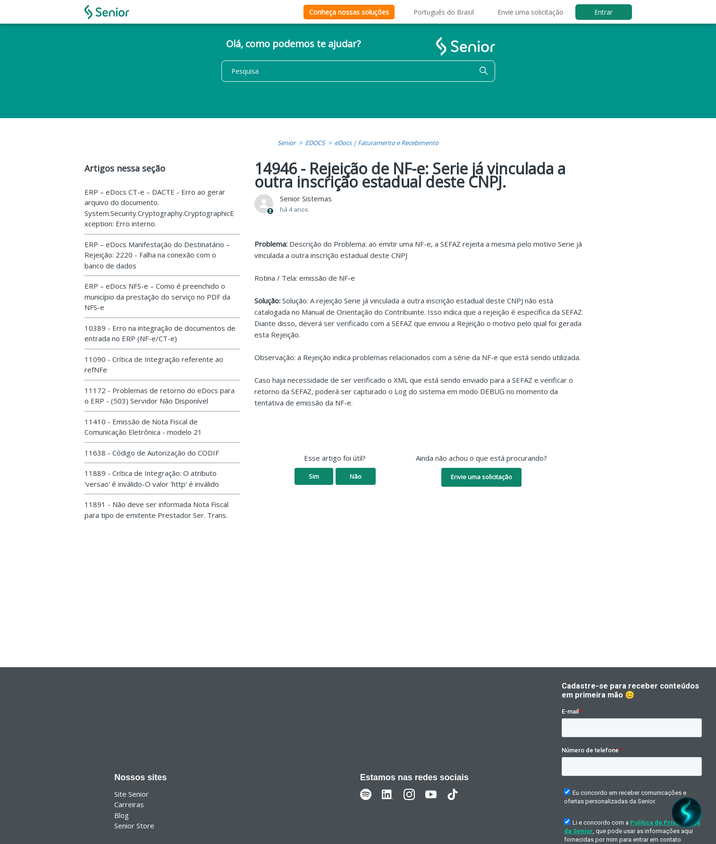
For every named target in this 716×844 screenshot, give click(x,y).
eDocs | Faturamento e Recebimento (386, 142)
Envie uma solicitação (530, 12)
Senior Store (134, 825)
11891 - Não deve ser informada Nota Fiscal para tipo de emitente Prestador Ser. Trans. (156, 510)
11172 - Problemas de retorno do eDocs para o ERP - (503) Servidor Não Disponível (159, 396)
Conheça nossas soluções (349, 12)
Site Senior (131, 794)
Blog (121, 815)
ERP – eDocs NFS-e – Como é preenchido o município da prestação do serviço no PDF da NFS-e (157, 296)
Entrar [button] (603, 12)
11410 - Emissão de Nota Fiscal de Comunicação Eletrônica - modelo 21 (143, 427)
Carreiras (129, 804)
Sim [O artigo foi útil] (314, 476)
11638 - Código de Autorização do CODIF (151, 452)
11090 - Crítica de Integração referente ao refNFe (153, 364)
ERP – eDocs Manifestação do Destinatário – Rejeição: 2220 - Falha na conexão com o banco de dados (157, 255)
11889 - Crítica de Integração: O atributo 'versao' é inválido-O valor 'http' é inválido (151, 478)
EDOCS (315, 142)
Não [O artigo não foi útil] (356, 476)
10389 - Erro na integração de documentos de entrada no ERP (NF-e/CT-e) (160, 333)
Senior (286, 142)
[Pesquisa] (358, 71)
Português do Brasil (443, 12)
